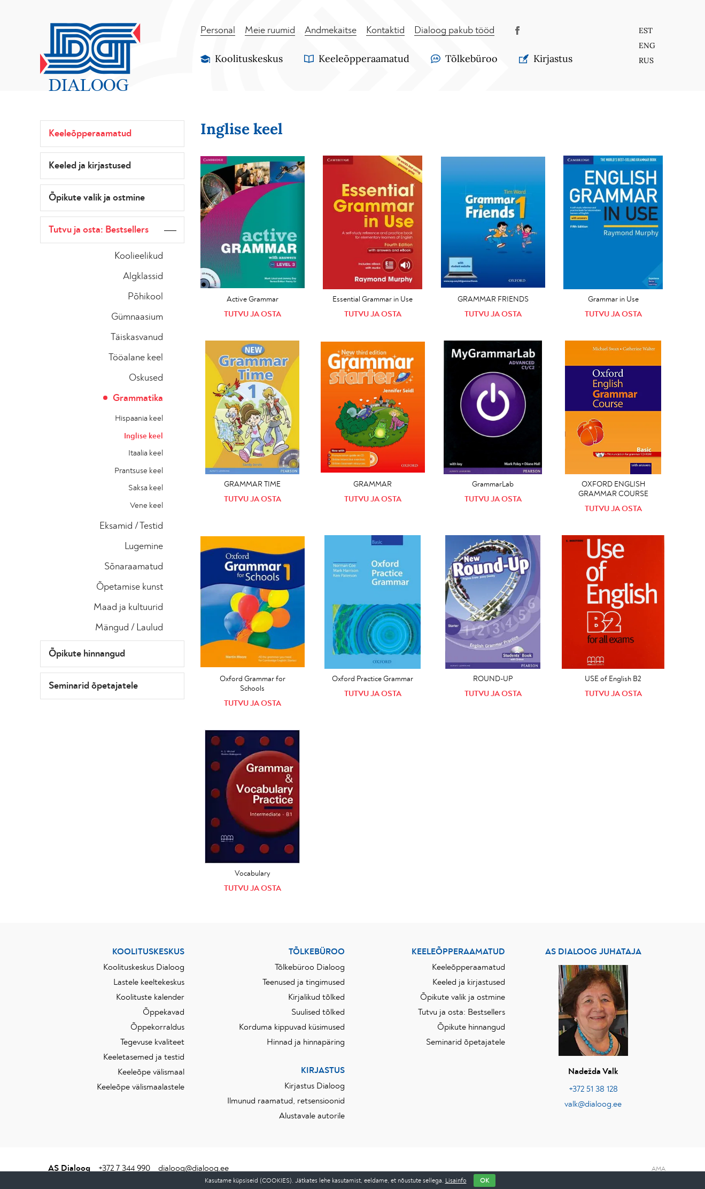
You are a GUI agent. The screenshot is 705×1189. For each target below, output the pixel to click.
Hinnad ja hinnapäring (306, 1042)
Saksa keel (145, 488)
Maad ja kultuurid (128, 607)
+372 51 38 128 (593, 1089)
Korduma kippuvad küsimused (292, 1027)
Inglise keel (143, 436)
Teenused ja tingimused (303, 982)
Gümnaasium (137, 317)
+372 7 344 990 (124, 1168)
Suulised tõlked (318, 1012)
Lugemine (144, 546)
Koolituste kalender (150, 997)
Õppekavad (163, 1012)
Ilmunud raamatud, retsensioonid (286, 1101)
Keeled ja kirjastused (90, 166)
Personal (217, 30)
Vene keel (146, 505)
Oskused (146, 378)
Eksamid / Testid (131, 526)
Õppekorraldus (157, 1027)
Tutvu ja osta (252, 314)
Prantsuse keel (138, 471)
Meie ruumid (270, 30)
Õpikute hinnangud (87, 654)
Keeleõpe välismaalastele (140, 1087)
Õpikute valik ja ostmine (97, 198)
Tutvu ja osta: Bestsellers (99, 230)
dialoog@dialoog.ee (193, 1168)
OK (484, 1180)
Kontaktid (385, 30)
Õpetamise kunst (129, 587)
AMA (658, 1168)
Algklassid (143, 276)
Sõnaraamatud (133, 567)
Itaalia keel (145, 453)
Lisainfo (456, 1180)
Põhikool (145, 297)
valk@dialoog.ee (593, 1104)
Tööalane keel (136, 357)
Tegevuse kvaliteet (152, 1042)
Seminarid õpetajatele (93, 686)
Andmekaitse (331, 30)
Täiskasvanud (137, 337)
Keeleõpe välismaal (151, 1072)
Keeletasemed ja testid (143, 1057)
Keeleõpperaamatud (90, 133)
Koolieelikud (138, 256)
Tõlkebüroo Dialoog (310, 967)
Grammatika (138, 398)
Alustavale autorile (312, 1115)
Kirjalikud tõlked (316, 997)
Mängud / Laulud (129, 627)
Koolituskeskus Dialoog (143, 967)
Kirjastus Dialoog (314, 1086)
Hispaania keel (139, 418)
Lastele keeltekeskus (148, 982)
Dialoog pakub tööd (454, 30)
